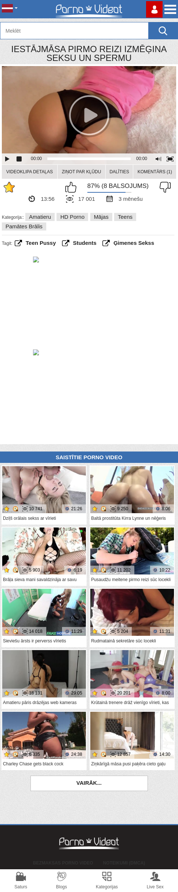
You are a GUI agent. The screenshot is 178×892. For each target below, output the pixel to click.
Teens (125, 217)
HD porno (72, 217)
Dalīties (119, 171)
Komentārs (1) (155, 171)
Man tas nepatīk (163, 187)
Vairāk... (89, 783)
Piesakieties (154, 9)
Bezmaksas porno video (63, 863)
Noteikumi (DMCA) (124, 863)
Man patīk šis (72, 187)
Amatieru (40, 217)
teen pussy (41, 243)
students (85, 243)
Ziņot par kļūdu (81, 171)
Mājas (101, 217)
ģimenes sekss (133, 243)
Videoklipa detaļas (29, 171)
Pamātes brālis (24, 226)
